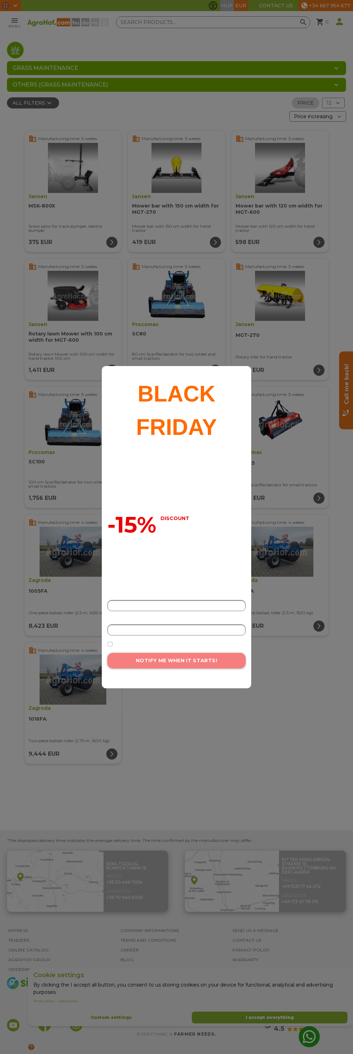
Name (113, 595)
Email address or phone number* (142, 619)
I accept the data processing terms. (153, 644)
